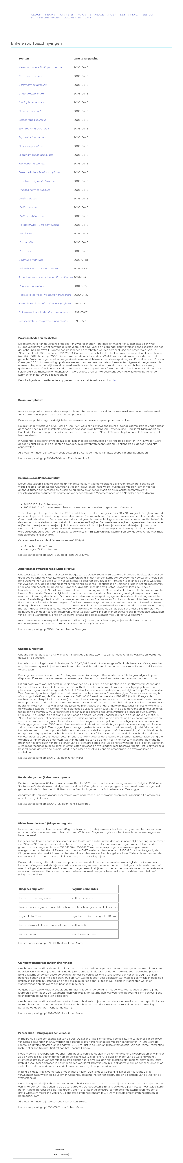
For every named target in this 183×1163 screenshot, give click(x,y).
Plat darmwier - (39, 224)
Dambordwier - (39, 172)
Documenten (72, 17)
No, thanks (64, 1155)
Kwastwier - (37, 181)
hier (114, 380)
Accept (56, 1155)
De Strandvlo (129, 14)
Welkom (36, 14)
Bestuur (148, 14)
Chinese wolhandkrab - (44, 312)
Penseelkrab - (44, 321)
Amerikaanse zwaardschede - (46, 277)
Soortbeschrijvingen (45, 17)
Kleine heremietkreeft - (45, 303)
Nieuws (50, 14)
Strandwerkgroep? (103, 14)
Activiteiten (66, 14)
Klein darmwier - (40, 67)
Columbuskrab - (39, 268)
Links (88, 17)
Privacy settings (60, 1150)
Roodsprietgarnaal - (45, 294)
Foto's (82, 14)
